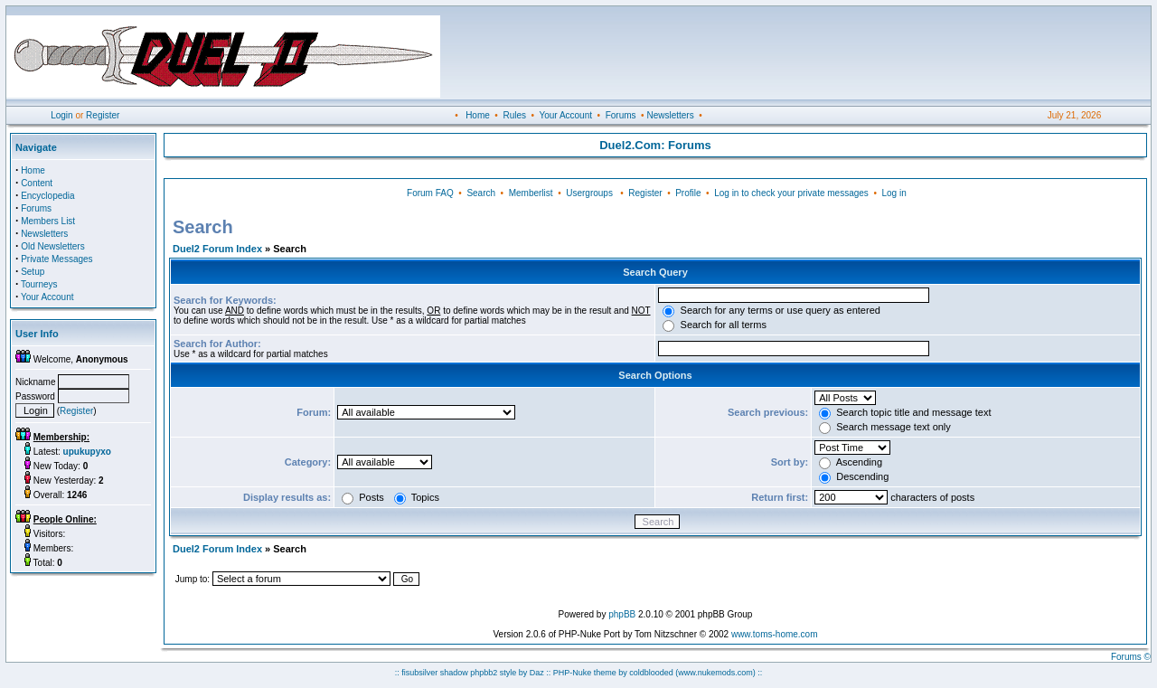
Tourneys (39, 284)
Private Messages (56, 259)
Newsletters (669, 115)
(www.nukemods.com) (715, 672)
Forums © (1131, 657)
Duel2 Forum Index (217, 248)
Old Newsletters (53, 246)
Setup (32, 272)
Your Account (565, 115)
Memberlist (531, 193)
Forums (621, 115)
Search (480, 193)
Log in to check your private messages (791, 193)
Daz (537, 672)
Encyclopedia (47, 196)
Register (102, 115)
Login (61, 115)
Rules (514, 115)
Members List (48, 221)
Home (478, 115)
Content (36, 183)
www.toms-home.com (774, 634)
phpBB (621, 614)
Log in (893, 193)
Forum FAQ (430, 193)
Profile (688, 193)
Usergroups (589, 193)
